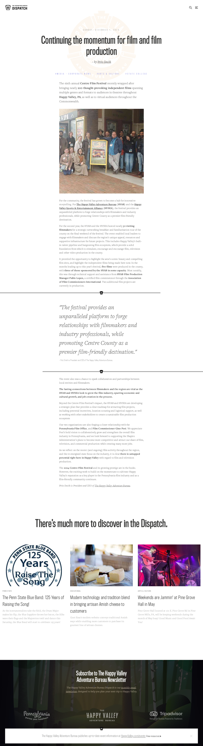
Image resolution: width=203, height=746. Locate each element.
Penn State (7, 591)
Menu (196, 8)
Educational (75, 591)
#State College (137, 74)
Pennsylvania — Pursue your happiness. (37, 715)
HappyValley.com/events (133, 736)
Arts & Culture (144, 591)
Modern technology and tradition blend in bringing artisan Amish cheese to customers (100, 604)
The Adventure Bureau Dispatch (16, 8)
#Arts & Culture (108, 74)
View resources (152, 736)
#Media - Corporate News (73, 74)
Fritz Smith (104, 62)
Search (190, 8)
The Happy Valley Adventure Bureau (96, 204)
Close (191, 736)
